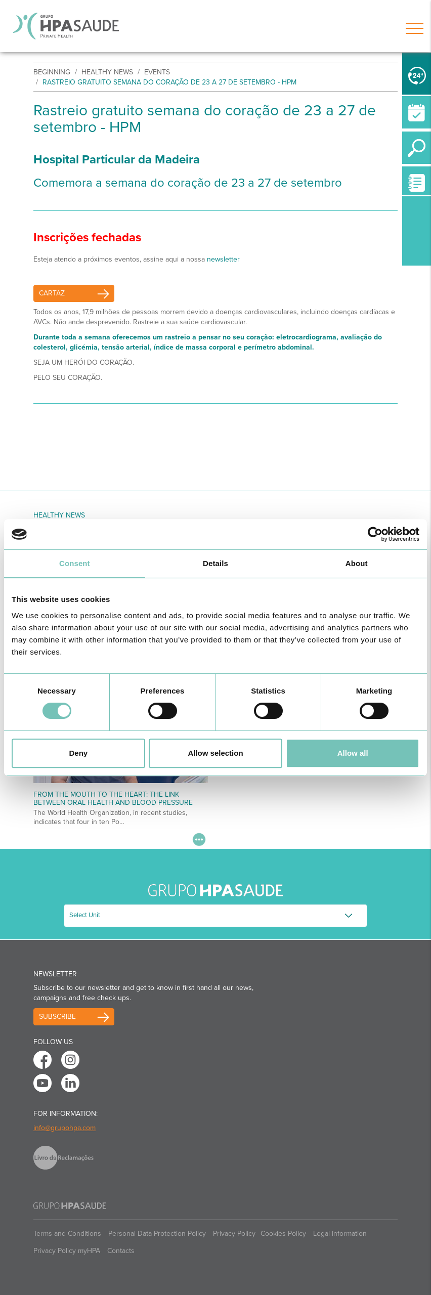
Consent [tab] (74, 563)
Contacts (121, 1250)
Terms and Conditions (67, 1233)
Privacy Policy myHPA (66, 1250)
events (157, 72)
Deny (78, 753)
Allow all (352, 753)
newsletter (223, 259)
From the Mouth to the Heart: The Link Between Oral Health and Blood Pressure (113, 798)
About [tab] (357, 563)
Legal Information (340, 1233)
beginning (51, 72)
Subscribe (57, 1016)
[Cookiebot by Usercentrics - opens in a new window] (375, 534)
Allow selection (215, 753)
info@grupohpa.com (64, 1128)
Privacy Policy (234, 1233)
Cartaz (52, 293)
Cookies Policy (283, 1233)
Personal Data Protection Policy (157, 1233)
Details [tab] (215, 563)
